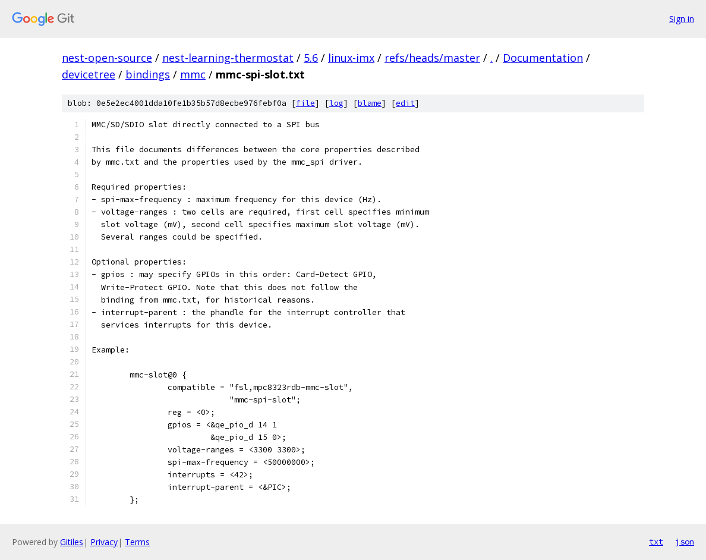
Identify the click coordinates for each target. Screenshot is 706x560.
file (305, 103)
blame (370, 103)
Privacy (104, 542)
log (336, 103)
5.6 (311, 58)
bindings (147, 74)
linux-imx (351, 58)
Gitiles (71, 542)
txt (656, 541)
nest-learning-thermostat (228, 58)
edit (405, 103)
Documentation (543, 58)
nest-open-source (107, 58)
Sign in (681, 18)
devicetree (88, 74)
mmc (193, 74)
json (684, 541)
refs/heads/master (432, 58)
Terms (137, 542)
